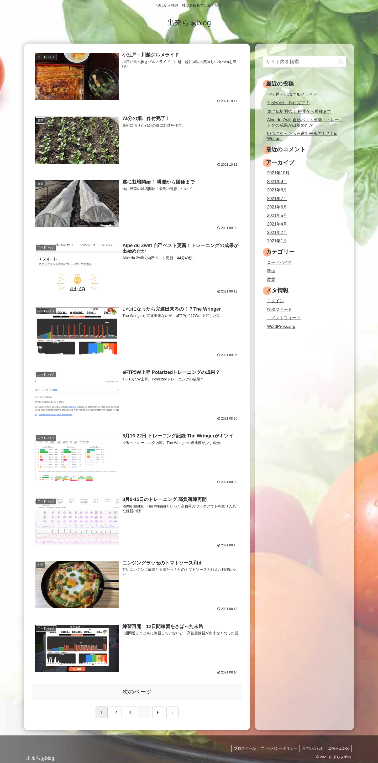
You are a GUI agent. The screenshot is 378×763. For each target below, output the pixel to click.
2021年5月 (277, 215)
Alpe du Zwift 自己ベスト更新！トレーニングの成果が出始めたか (305, 122)
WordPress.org (281, 326)
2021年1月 (277, 240)
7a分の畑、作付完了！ (288, 102)
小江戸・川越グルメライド (292, 94)
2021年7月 (277, 198)
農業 (271, 279)
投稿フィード (279, 309)
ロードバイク (279, 262)
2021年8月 (277, 189)
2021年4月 (277, 224)
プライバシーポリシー (277, 747)
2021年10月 (278, 172)
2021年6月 (277, 207)
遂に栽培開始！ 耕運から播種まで (299, 111)
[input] (304, 62)
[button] (340, 62)
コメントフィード (284, 317)
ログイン (275, 300)
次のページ (137, 690)
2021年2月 (277, 232)
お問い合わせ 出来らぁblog (325, 747)
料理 (271, 270)
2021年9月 (277, 181)
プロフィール (243, 747)
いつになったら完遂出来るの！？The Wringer (302, 136)
